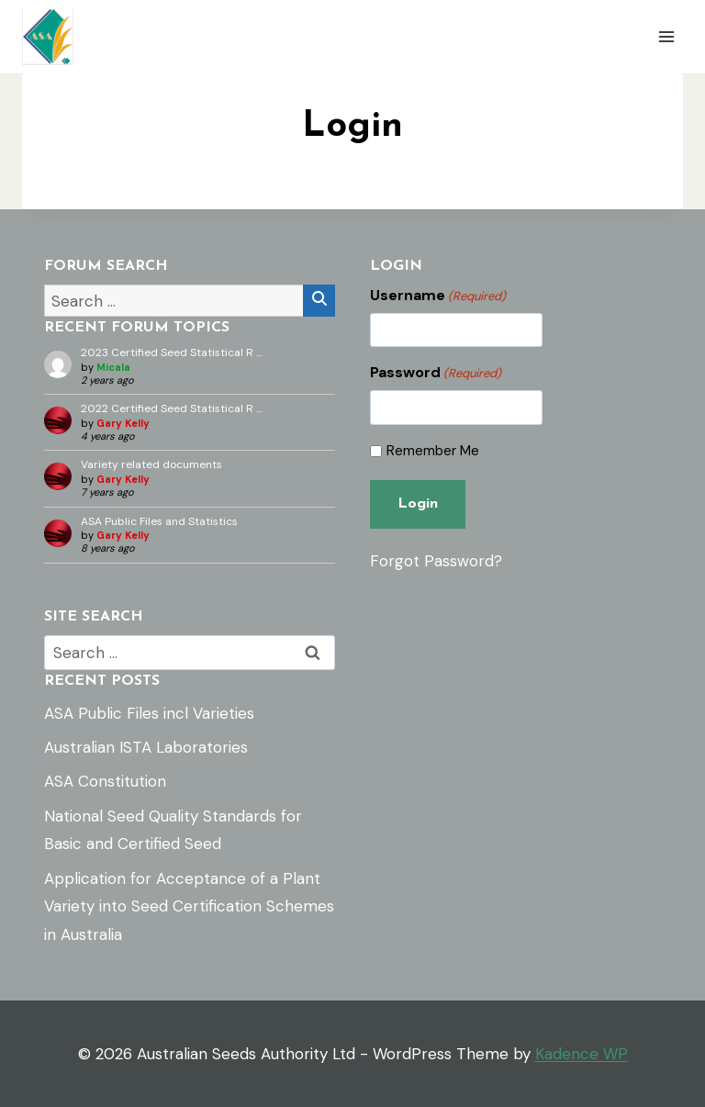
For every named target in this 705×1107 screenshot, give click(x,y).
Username (438, 295)
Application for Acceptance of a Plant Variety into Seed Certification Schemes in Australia (189, 906)
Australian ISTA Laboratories (146, 747)
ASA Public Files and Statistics (159, 521)
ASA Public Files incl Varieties (149, 713)
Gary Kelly (123, 423)
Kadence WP (581, 1054)
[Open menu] (666, 36)
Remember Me (432, 451)
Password (435, 372)
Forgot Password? (436, 561)
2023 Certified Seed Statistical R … (172, 352)
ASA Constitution (105, 781)
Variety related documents (151, 464)
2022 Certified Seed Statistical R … (172, 408)
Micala (113, 367)
